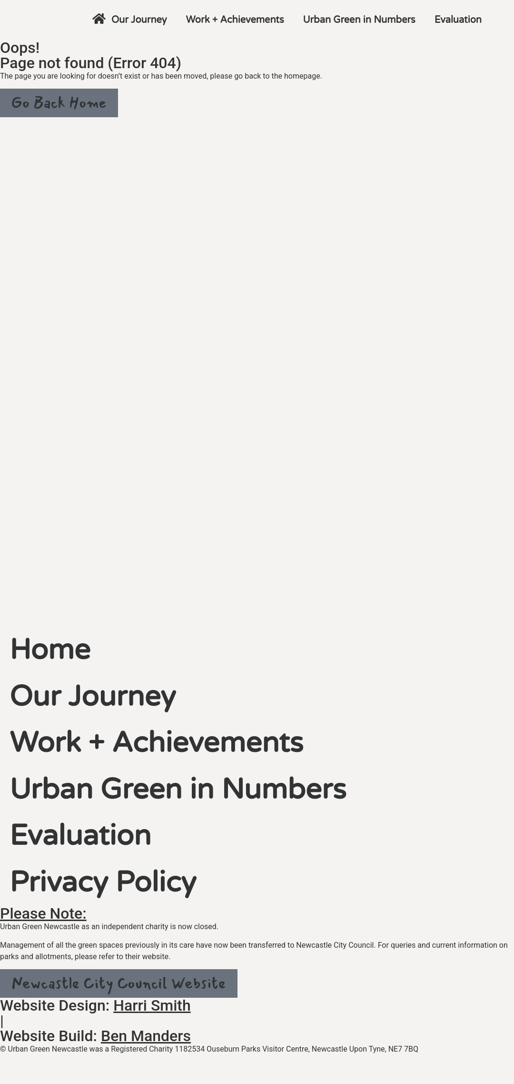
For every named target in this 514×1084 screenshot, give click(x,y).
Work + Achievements (235, 20)
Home (53, 653)
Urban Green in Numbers (359, 20)
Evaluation (458, 20)
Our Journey (139, 20)
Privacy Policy (111, 901)
